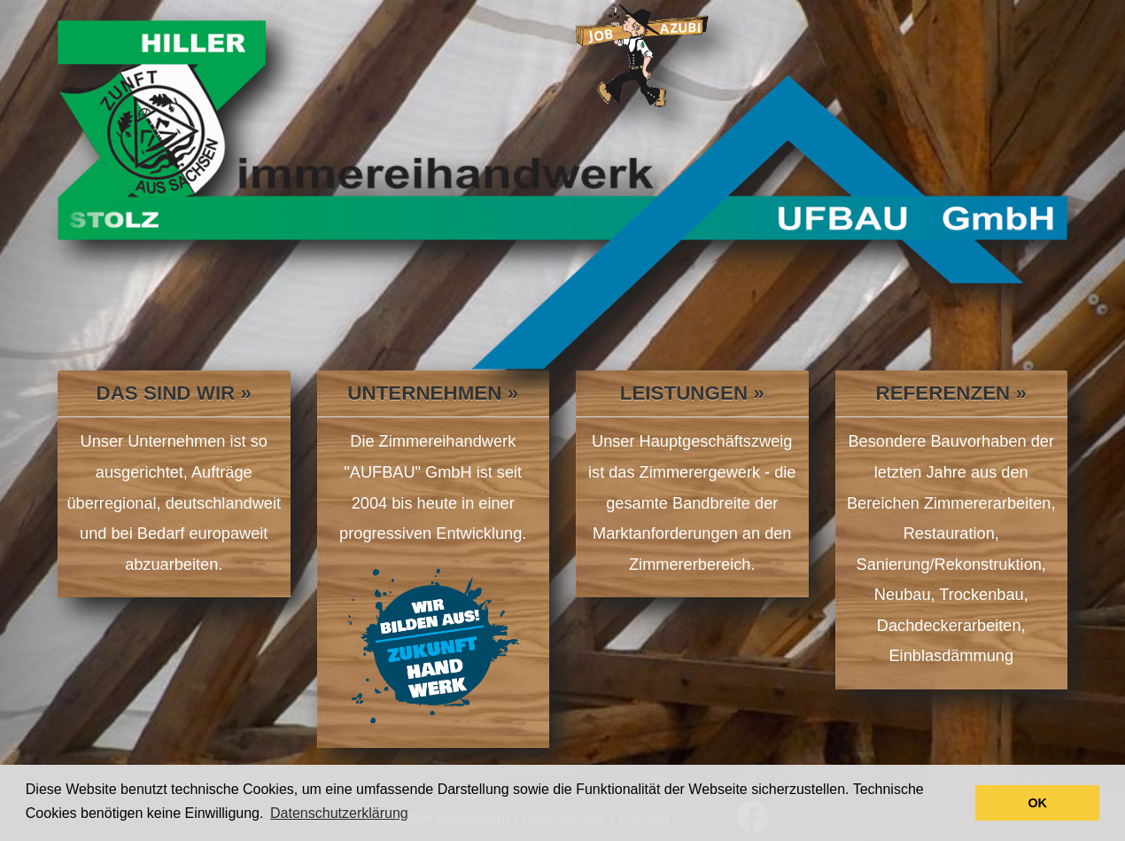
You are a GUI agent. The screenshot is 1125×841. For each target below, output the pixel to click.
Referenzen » (951, 393)
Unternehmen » (432, 393)
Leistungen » (692, 393)
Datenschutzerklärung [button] (339, 813)
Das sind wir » (174, 393)
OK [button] (1037, 803)
